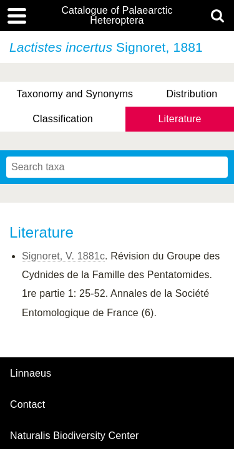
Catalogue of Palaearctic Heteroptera (116, 16)
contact (27, 404)
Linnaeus (30, 374)
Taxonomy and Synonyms (75, 94)
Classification (62, 118)
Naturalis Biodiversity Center (74, 436)
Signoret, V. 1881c (63, 256)
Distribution (191, 94)
